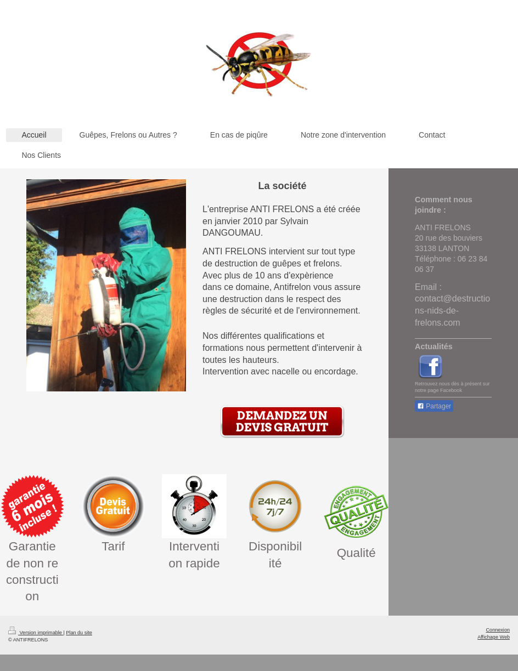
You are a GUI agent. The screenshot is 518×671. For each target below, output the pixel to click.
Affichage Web (493, 637)
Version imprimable (35, 632)
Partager (434, 406)
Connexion (498, 630)
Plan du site (79, 632)
